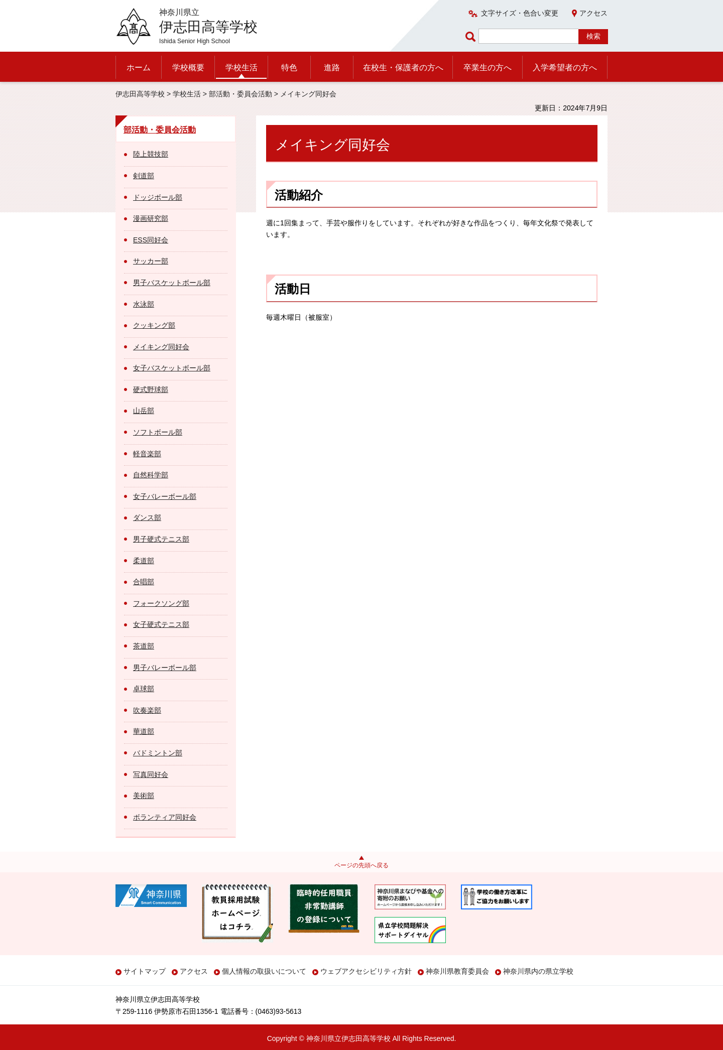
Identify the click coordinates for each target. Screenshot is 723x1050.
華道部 (143, 731)
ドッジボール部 (157, 197)
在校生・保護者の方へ (403, 67)
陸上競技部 (150, 154)
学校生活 (241, 67)
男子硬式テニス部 (161, 539)
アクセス (593, 13)
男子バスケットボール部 (171, 283)
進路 (332, 67)
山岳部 (143, 411)
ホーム (139, 67)
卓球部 (143, 689)
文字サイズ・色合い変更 (519, 13)
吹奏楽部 (147, 710)
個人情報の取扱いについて (264, 971)
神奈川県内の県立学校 (538, 971)
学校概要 (188, 67)
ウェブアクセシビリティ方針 (366, 971)
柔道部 (143, 561)
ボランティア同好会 (164, 817)
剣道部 (143, 176)
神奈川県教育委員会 (457, 971)
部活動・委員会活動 (240, 94)
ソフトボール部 (157, 432)
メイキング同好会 (161, 347)
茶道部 (143, 646)
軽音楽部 (147, 454)
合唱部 (143, 582)
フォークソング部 (161, 603)
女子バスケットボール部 (171, 368)
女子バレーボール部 (164, 496)
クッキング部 (154, 325)
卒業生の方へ (487, 67)
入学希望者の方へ (565, 67)
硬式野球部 (150, 389)
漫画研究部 (150, 218)
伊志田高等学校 (140, 94)
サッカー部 (150, 261)
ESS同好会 (150, 240)
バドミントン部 (157, 753)
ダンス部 (147, 517)
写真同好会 (150, 774)
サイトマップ (145, 971)
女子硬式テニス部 (161, 624)
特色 (289, 67)
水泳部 (143, 304)
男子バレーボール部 (164, 668)
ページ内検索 (471, 36)
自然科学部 (150, 475)
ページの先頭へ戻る (361, 865)
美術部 (143, 796)
